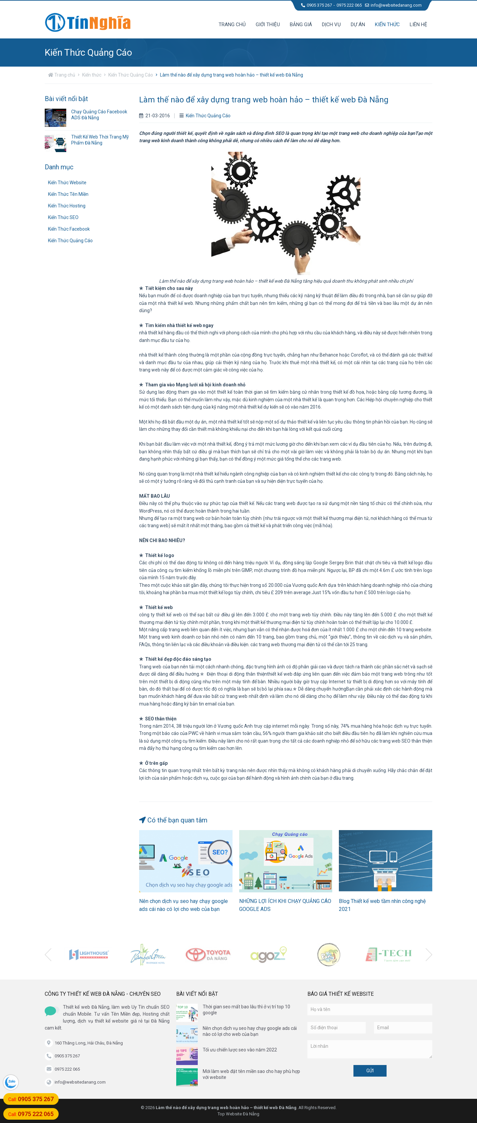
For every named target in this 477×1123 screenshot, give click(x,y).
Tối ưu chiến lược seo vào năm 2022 (240, 1049)
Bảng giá (301, 25)
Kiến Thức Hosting (66, 205)
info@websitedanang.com (393, 5)
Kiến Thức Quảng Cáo (130, 75)
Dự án (358, 25)
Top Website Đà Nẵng (238, 1113)
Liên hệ (418, 25)
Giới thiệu (268, 25)
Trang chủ (232, 25)
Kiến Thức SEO (63, 217)
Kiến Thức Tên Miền (68, 194)
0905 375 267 (316, 5)
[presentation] (48, 954)
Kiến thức (387, 25)
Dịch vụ (331, 25)
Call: (31, 1098)
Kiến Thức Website (67, 182)
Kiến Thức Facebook (69, 229)
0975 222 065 (349, 5)
